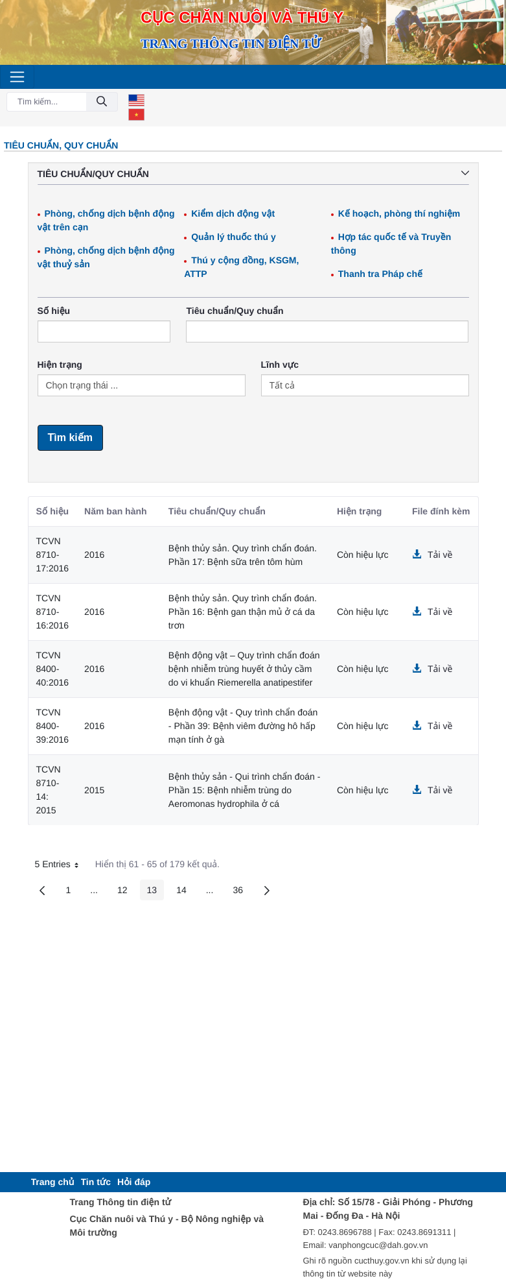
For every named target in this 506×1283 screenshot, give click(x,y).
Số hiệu (54, 311)
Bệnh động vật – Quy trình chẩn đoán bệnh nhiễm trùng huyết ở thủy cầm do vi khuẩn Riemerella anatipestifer (244, 669)
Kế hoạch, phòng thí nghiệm (399, 213)
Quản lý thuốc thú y (233, 237)
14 (185, 892)
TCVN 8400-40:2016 (52, 669)
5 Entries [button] (61, 866)
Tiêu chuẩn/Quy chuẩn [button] (253, 174)
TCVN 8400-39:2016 (52, 726)
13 (156, 892)
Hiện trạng (60, 364)
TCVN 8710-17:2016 (52, 554)
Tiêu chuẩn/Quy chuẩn (234, 311)
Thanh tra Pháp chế (380, 274)
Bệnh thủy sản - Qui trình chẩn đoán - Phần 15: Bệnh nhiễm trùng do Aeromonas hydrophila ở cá (244, 790)
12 (126, 892)
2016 (94, 554)
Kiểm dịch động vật (233, 213)
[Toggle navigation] (17, 77)
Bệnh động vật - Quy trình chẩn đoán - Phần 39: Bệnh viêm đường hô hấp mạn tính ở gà (243, 726)
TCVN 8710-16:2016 (52, 611)
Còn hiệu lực (363, 554)
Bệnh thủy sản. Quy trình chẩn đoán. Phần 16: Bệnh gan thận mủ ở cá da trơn (242, 611)
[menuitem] (53, 1182)
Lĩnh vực (280, 364)
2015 (94, 790)
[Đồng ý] (102, 102)
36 (241, 892)
